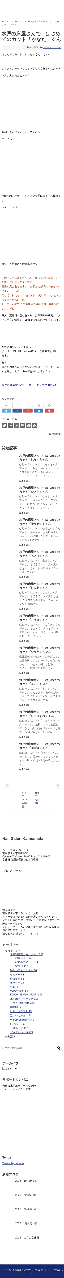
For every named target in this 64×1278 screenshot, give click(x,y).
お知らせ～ (23, 957)
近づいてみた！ (21, 1015)
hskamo (56, 434)
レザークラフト (21, 1011)
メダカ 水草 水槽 (22, 1003)
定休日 (21, 966)
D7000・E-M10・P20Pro (26, 994)
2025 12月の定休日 (27, 1237)
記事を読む (24, 480)
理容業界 (17, 978)
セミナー (17, 974)
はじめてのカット (52, 47)
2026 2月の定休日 (26, 1195)
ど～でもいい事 (21, 1032)
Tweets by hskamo (13, 1163)
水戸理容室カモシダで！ (26, 954)
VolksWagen (19, 990)
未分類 (10, 1036)
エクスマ (17, 983)
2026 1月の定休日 (26, 1223)
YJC (14, 987)
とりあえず (19, 1028)
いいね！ (17, 1024)
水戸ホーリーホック (24, 998)
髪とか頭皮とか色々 (23, 970)
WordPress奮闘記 (22, 1019)
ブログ (12, 951)
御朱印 (15, 1007)
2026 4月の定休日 (26, 1180)
